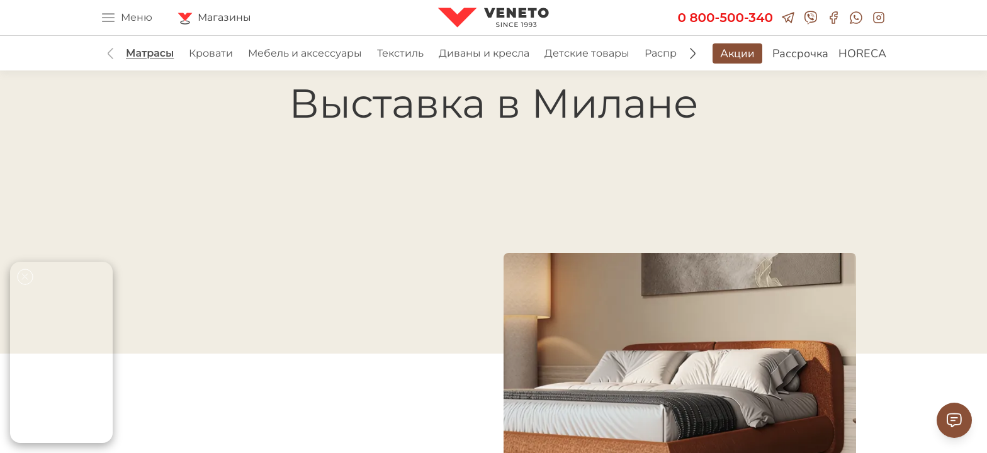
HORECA (862, 53)
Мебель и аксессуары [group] (305, 53)
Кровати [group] (211, 53)
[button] (692, 53)
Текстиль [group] (400, 53)
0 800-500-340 (725, 17)
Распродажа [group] (677, 53)
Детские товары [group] (586, 53)
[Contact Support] (954, 420)
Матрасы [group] (150, 53)
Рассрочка (800, 53)
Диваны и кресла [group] (484, 53)
